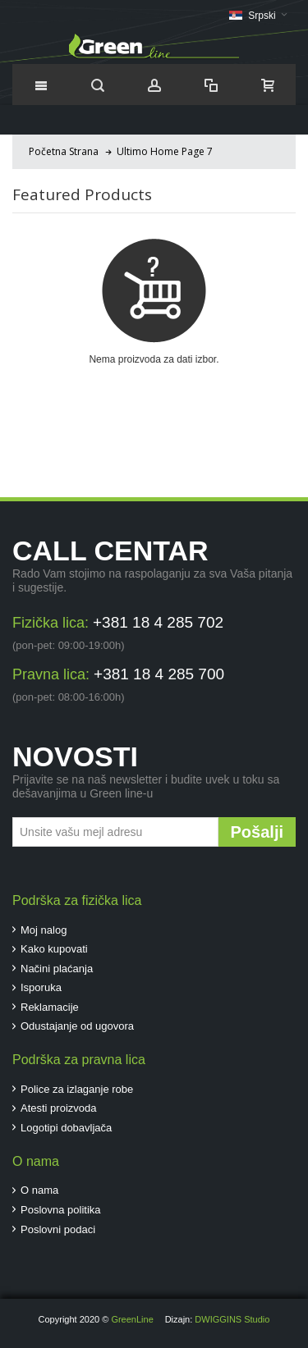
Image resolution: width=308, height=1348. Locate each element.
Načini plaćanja (57, 968)
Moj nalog (44, 930)
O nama (39, 1190)
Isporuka (41, 987)
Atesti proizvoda (59, 1108)
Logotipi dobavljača (66, 1128)
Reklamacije (50, 1007)
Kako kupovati (54, 949)
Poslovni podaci (58, 1229)
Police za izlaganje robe (77, 1089)
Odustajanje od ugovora (77, 1026)
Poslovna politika (61, 1210)
